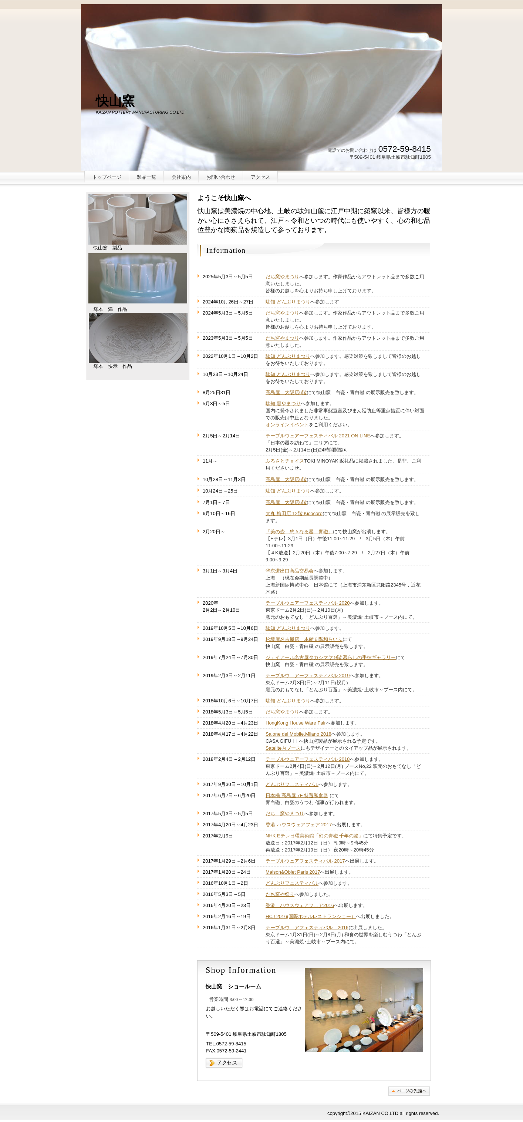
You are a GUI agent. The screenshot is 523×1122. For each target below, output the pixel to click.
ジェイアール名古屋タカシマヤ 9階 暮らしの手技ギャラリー (331, 657)
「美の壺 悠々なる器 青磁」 (299, 531)
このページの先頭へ (409, 1091)
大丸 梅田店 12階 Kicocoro (294, 513)
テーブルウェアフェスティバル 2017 (305, 861)
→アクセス (224, 1063)
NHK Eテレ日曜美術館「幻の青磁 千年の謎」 (314, 836)
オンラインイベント (287, 424)
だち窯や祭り (280, 894)
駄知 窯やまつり (283, 403)
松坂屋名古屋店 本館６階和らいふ (304, 639)
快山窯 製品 (137, 219)
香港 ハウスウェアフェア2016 (300, 905)
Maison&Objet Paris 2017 (293, 872)
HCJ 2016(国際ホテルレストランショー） (311, 916)
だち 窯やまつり (285, 813)
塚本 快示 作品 (138, 338)
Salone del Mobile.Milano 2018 (298, 734)
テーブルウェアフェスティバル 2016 (307, 927)
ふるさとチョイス (285, 461)
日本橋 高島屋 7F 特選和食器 (297, 795)
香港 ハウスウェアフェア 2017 (299, 824)
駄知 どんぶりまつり (288, 302)
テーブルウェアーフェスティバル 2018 (308, 759)
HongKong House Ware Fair (296, 723)
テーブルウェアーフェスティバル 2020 (308, 603)
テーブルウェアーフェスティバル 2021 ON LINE (318, 436)
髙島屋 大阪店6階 (286, 392)
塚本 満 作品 (137, 278)
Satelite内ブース (283, 748)
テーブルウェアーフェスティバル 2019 (308, 675)
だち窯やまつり (282, 276)
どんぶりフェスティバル (292, 784)
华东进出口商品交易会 (290, 571)
